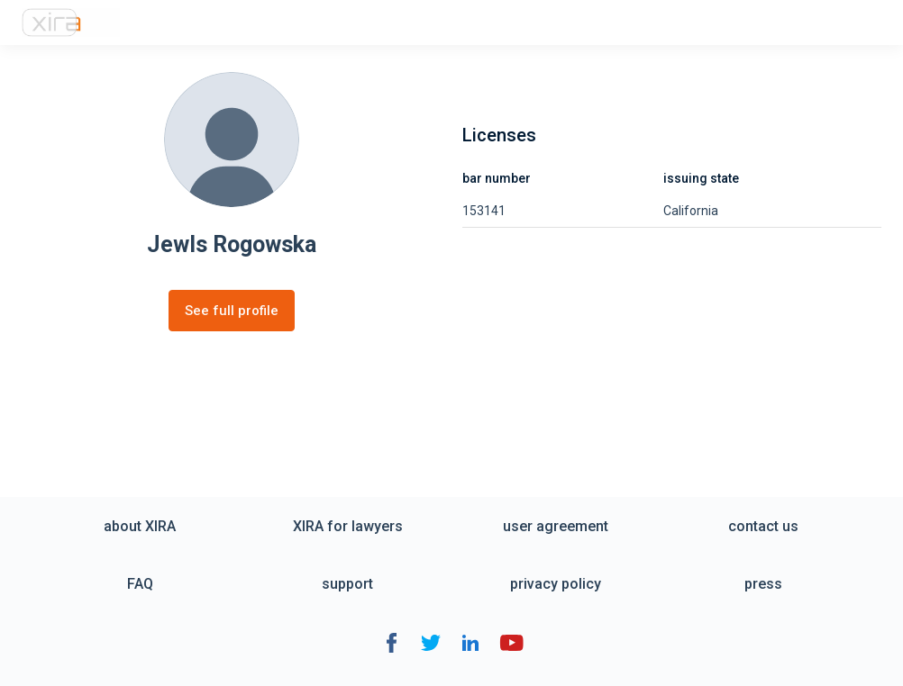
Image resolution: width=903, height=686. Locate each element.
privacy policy (555, 583)
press (763, 583)
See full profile (231, 310)
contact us (763, 526)
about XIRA (140, 526)
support (347, 583)
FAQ (140, 583)
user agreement (555, 526)
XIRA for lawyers (348, 526)
